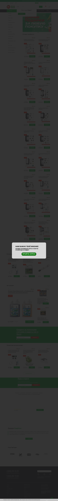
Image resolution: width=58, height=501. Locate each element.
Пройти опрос (28, 254)
